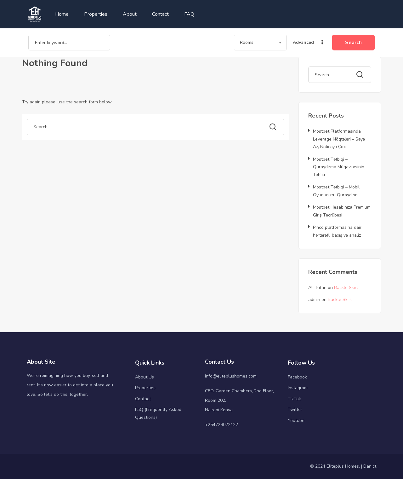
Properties (95, 14)
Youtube (296, 421)
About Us (144, 377)
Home (62, 14)
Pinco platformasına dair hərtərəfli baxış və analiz (337, 231)
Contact (160, 14)
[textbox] (260, 42)
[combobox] (260, 42)
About (130, 14)
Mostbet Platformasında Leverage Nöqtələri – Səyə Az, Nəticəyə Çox (339, 139)
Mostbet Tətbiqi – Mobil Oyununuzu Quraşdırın (336, 191)
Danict (369, 466)
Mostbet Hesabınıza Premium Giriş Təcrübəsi (342, 211)
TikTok (294, 399)
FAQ (189, 14)
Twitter (295, 410)
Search (353, 42)
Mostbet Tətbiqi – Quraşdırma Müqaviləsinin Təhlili (338, 167)
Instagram (298, 388)
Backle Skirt (346, 288)
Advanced (308, 42)
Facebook (297, 377)
